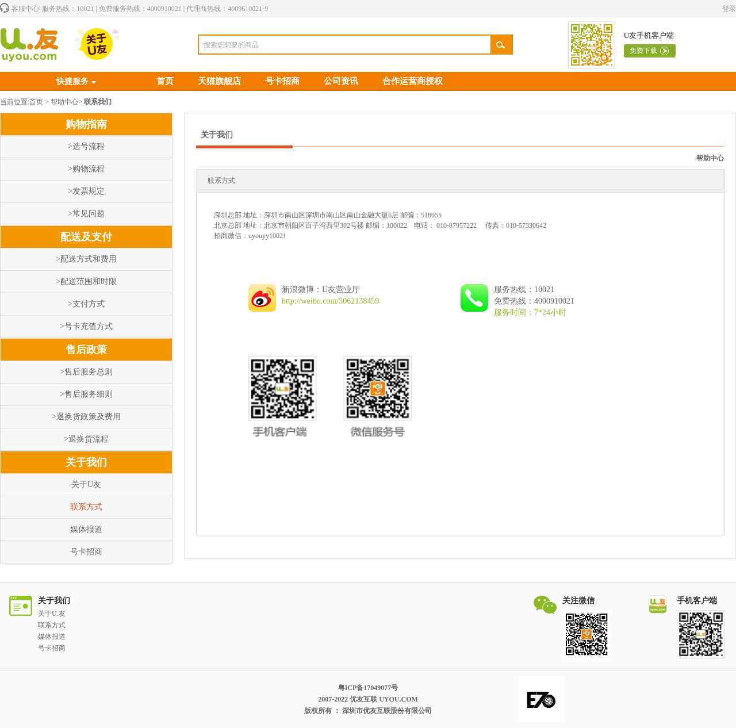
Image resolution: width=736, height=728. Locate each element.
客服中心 (25, 9)
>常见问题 (86, 213)
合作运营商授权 (412, 81)
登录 (729, 9)
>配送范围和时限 (86, 281)
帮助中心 (64, 102)
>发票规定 (86, 191)
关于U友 (86, 484)
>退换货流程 (86, 439)
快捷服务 (72, 81)
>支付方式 (86, 304)
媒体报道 (86, 529)
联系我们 (98, 102)
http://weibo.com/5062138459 (330, 301)
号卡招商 (282, 81)
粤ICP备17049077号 (368, 688)
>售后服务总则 (86, 371)
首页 (165, 81)
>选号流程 (86, 146)
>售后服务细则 (86, 394)
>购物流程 (86, 168)
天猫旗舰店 (219, 81)
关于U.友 (52, 614)
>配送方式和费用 (86, 259)
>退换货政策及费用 (86, 416)
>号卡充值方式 (86, 326)
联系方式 (86, 507)
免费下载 (643, 51)
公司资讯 (341, 81)
